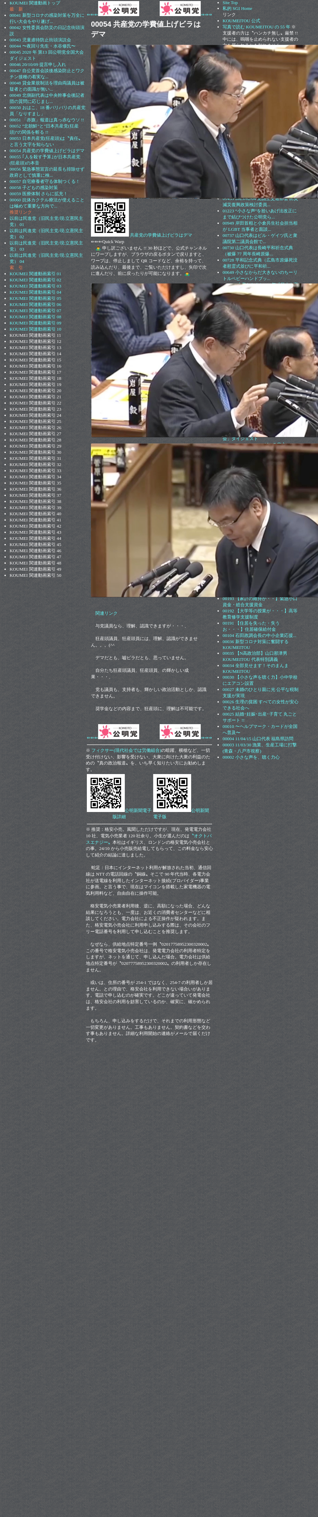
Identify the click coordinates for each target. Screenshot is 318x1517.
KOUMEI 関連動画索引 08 (35, 316)
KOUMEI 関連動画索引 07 (35, 310)
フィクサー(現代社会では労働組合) (126, 750)
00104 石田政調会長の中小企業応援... (259, 635)
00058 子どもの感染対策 (34, 187)
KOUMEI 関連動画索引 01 (35, 273)
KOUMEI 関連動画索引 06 (35, 304)
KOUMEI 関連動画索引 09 (35, 322)
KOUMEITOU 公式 (241, 20)
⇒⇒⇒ (186, 14)
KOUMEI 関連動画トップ (35, 2)
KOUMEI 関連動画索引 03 (35, 286)
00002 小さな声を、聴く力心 (251, 757)
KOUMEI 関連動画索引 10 (35, 329)
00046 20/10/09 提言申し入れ (38, 64)
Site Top (230, 2)
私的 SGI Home (237, 8)
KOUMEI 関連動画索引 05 (35, 298)
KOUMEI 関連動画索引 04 (35, 292)
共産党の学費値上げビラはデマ (161, 235)
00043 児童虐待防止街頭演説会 (40, 39)
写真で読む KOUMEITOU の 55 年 (256, 26)
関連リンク (106, 613)
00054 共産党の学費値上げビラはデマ (47, 150)
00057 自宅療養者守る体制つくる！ (45, 181)
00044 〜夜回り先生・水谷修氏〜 (43, 46)
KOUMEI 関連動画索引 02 (35, 279)
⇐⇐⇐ (113, 14)
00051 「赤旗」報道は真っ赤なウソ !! (47, 119)
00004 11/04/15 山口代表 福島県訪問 (258, 738)
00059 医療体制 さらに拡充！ (39, 193)
